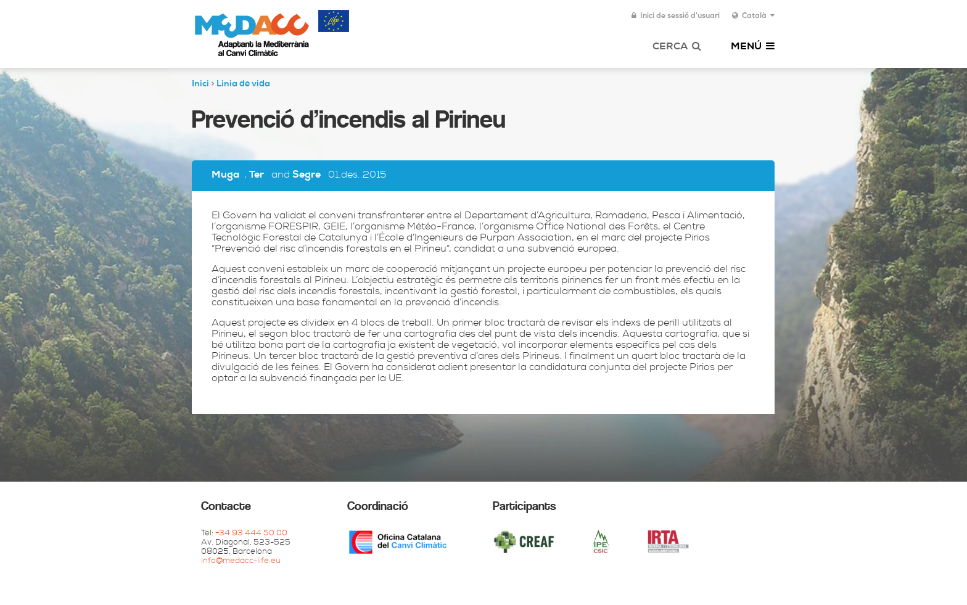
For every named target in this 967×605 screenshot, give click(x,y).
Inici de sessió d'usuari (676, 16)
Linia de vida (243, 84)
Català (753, 16)
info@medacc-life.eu (241, 562)
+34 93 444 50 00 (251, 534)
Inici (200, 84)
